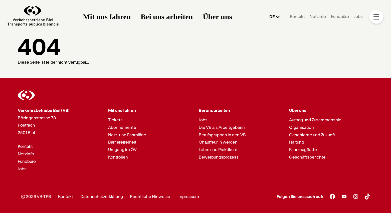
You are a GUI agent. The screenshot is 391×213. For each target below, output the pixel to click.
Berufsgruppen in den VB (222, 134)
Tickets (115, 119)
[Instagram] (356, 196)
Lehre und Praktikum (218, 149)
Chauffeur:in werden (218, 142)
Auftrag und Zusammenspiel (315, 119)
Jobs (358, 16)
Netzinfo (318, 16)
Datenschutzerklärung (101, 196)
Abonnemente (122, 127)
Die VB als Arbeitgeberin (222, 127)
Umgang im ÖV (122, 149)
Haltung (296, 142)
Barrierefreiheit (122, 142)
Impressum (188, 196)
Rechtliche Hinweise (150, 196)
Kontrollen (118, 157)
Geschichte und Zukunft (312, 134)
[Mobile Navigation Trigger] (376, 17)
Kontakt (297, 16)
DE (272, 16)
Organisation (301, 127)
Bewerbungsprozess (219, 157)
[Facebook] (332, 196)
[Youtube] (344, 196)
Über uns (217, 16)
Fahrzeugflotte (303, 149)
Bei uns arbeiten (167, 16)
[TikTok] (367, 197)
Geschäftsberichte (307, 157)
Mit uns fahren (107, 16)
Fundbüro (340, 16)
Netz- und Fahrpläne (127, 134)
